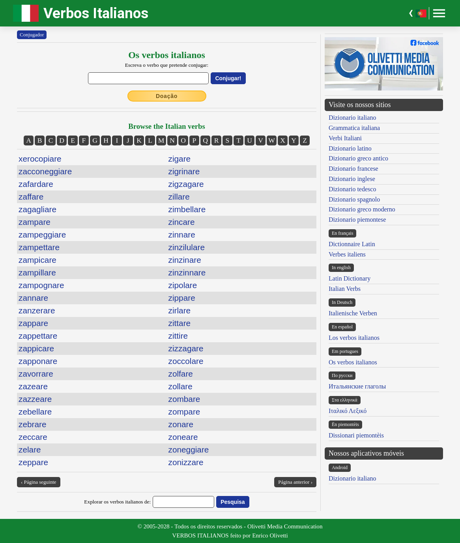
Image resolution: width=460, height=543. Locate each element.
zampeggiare (42, 234)
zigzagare (186, 184)
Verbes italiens (347, 254)
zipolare (182, 285)
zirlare (179, 310)
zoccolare (186, 361)
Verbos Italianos (95, 13)
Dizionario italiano (352, 117)
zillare (179, 196)
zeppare (33, 462)
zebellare (35, 411)
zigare (179, 158)
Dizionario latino (350, 148)
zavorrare (36, 373)
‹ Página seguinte (38, 482)
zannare (33, 297)
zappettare (38, 335)
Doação (167, 96)
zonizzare (186, 462)
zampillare (37, 272)
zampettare (39, 247)
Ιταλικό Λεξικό (348, 410)
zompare (184, 411)
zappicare (36, 348)
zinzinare (184, 259)
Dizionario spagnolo (354, 199)
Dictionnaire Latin (352, 244)
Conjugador (32, 35)
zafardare (36, 184)
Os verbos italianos (353, 362)
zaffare (31, 196)
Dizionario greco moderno (362, 209)
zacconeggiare (45, 171)
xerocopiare (40, 158)
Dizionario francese (353, 168)
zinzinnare (187, 272)
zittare (179, 323)
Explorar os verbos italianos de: (117, 502)
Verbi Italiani (345, 138)
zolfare (180, 373)
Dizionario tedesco (352, 189)
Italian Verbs (345, 288)
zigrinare (184, 171)
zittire (178, 335)
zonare (181, 424)
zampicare (37, 259)
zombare (184, 398)
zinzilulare (186, 247)
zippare (181, 297)
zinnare (181, 234)
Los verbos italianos (354, 337)
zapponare (38, 361)
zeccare (33, 436)
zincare (181, 221)
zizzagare (186, 348)
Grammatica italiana (354, 127)
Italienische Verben (353, 313)
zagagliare (37, 209)
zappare (33, 323)
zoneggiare (188, 449)
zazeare (33, 386)
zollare (180, 386)
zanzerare (37, 310)
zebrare (33, 424)
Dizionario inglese (352, 178)
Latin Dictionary (349, 278)
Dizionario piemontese (357, 219)
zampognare (41, 285)
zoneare (183, 436)
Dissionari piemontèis (356, 435)
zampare (34, 221)
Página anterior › (295, 482)
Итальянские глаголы (357, 386)
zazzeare (35, 398)
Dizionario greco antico (358, 158)
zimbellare (187, 209)
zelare (30, 449)
